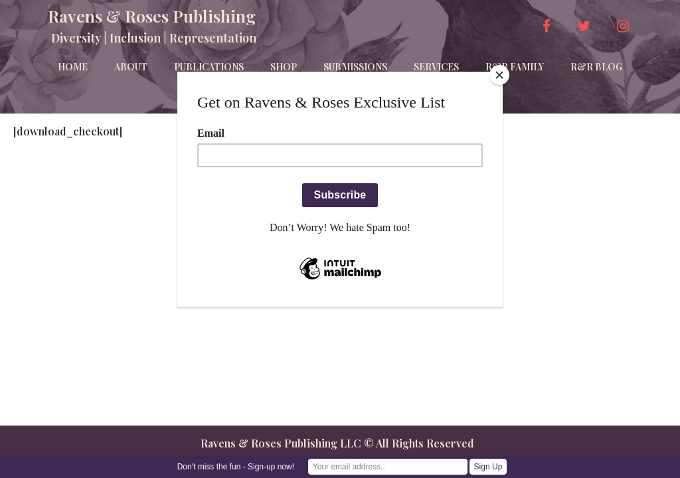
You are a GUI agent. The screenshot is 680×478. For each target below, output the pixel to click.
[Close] (499, 75)
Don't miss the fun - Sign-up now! (235, 466)
